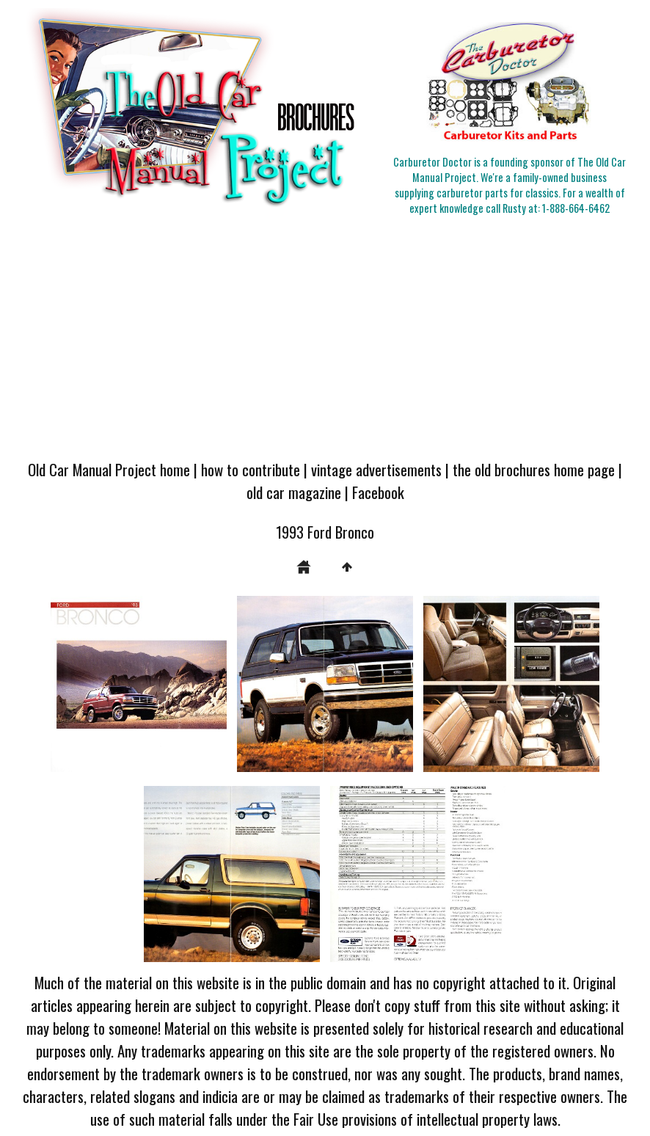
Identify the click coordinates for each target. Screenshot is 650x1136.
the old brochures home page (534, 469)
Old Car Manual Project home (109, 469)
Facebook (378, 492)
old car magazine (294, 492)
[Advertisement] (325, 340)
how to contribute (250, 469)
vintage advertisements (376, 469)
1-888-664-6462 (576, 208)
